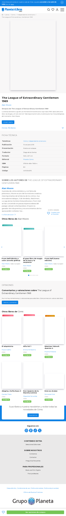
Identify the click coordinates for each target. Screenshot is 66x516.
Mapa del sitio (11, 488)
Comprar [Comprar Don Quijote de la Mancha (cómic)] (27, 401)
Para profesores (33, 473)
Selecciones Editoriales (33, 444)
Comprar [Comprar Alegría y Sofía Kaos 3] (6, 399)
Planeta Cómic (28, 159)
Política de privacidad (51, 488)
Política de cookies (37, 488)
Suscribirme (33, 415)
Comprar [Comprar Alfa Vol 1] (27, 355)
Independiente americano (37, 141)
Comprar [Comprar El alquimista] (6, 355)
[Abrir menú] (62, 9)
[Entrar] (56, 9)
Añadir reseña (8, 122)
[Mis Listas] (52, 9)
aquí (12, 4)
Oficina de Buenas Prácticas (33, 492)
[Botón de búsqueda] (48, 9)
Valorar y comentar (10, 302)
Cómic (25, 141)
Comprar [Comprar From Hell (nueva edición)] (48, 269)
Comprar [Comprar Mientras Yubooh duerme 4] (48, 357)
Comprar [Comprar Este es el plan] (48, 399)
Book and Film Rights (33, 470)
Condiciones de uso (23, 488)
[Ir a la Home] (2, 15)
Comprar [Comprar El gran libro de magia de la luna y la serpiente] (27, 271)
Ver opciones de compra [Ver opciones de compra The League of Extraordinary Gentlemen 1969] (35, 512)
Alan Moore (8, 188)
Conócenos (33, 454)
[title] (26, 430)
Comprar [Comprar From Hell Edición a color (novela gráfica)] (6, 269)
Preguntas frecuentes (33, 461)
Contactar (33, 457)
